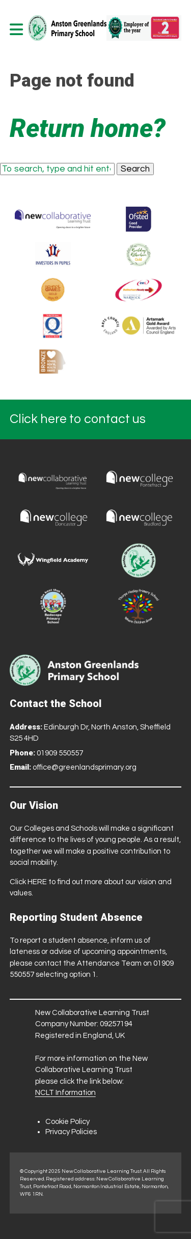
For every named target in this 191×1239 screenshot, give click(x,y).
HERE (37, 882)
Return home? (88, 128)
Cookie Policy (67, 1121)
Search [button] (135, 169)
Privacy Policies (71, 1132)
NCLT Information (65, 1092)
